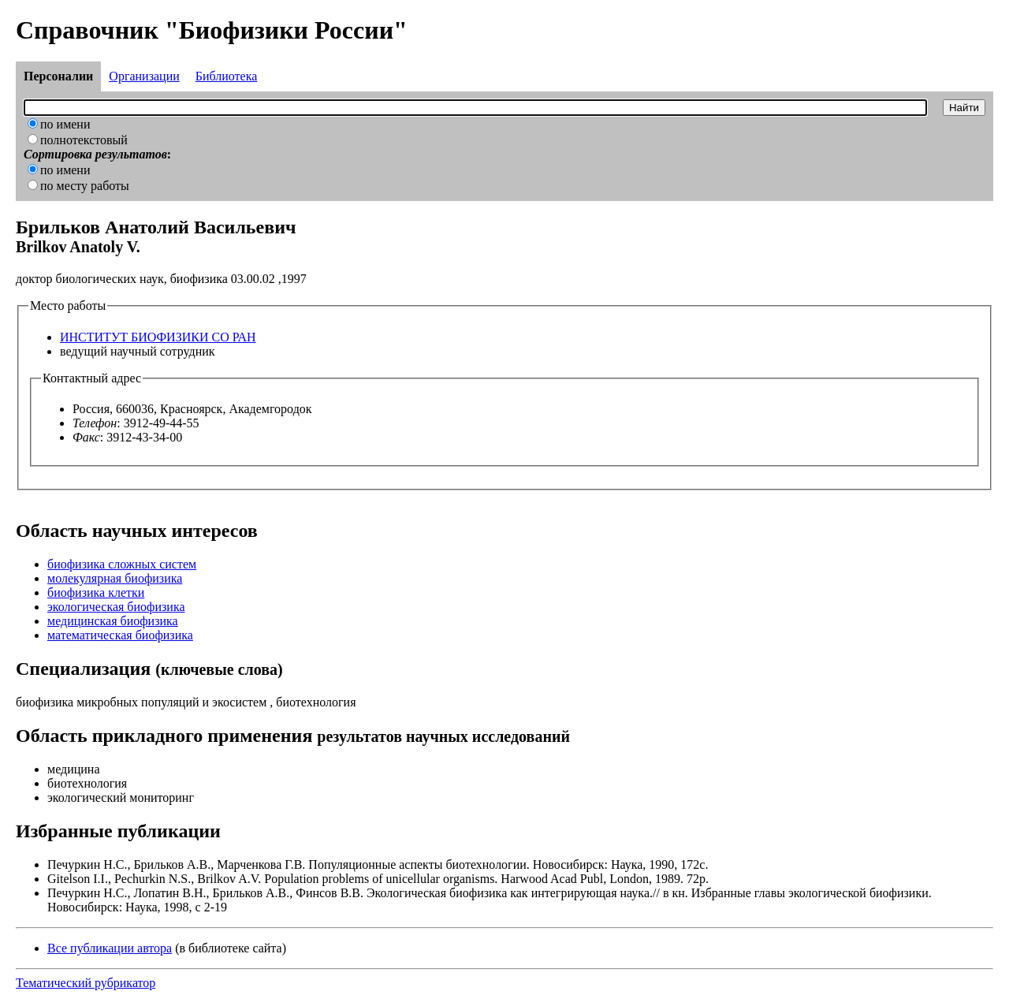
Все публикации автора (109, 948)
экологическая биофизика (116, 606)
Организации (144, 76)
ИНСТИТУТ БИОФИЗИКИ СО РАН (158, 337)
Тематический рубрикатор (85, 982)
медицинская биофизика (112, 621)
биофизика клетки (95, 592)
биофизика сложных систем (121, 564)
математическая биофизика (120, 635)
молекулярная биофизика (114, 578)
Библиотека (226, 76)
